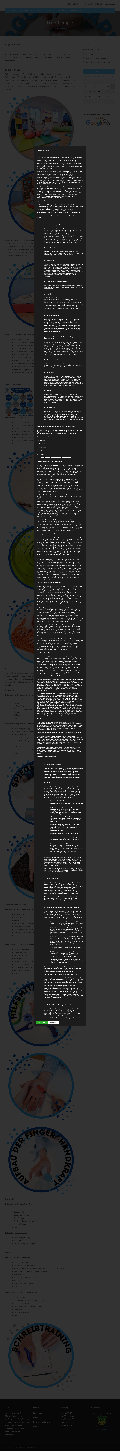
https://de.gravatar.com (49, 729)
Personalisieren (54, 1022)
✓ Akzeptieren (42, 1022)
